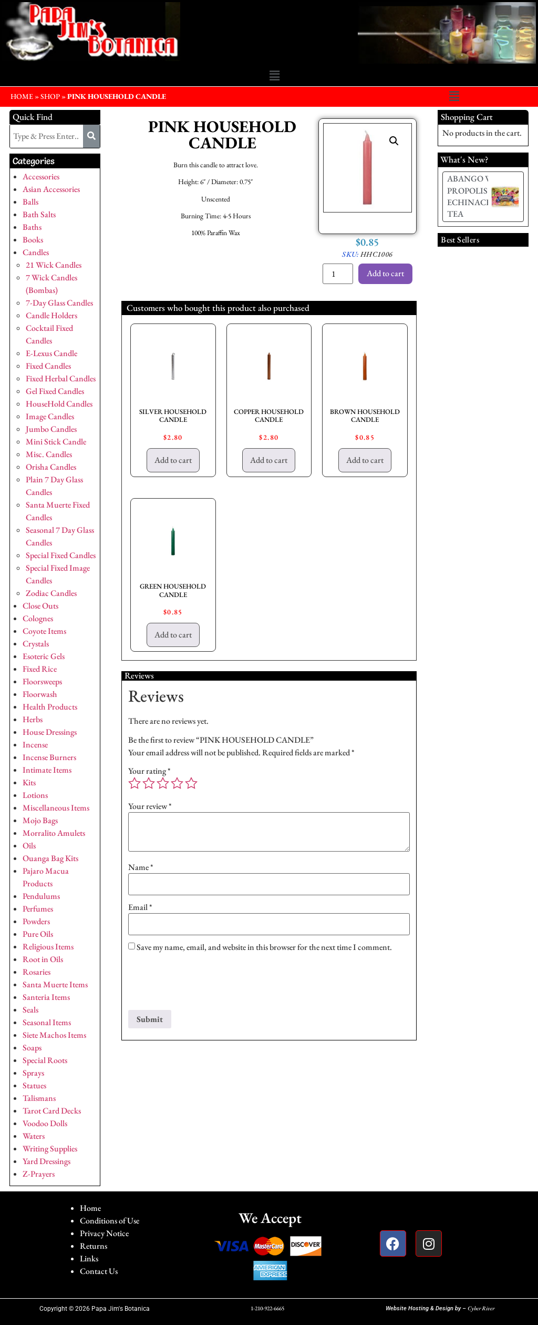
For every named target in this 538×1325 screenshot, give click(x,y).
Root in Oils (43, 959)
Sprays (33, 1072)
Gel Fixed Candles (55, 391)
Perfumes (38, 908)
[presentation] (208, 984)
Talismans (39, 1098)
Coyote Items (44, 630)
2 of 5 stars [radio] (148, 783)
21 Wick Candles (53, 264)
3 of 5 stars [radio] (163, 783)
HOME (22, 96)
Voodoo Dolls (45, 1123)
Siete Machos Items (54, 1034)
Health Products (50, 706)
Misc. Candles (49, 454)
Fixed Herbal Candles (61, 378)
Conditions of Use (109, 1220)
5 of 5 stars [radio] (191, 783)
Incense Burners (49, 757)
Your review (150, 806)
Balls (30, 201)
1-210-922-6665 (267, 1308)
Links (89, 1258)
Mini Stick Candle (56, 441)
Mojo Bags (40, 820)
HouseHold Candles (59, 403)
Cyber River (481, 1308)
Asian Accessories (51, 189)
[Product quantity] (338, 274)
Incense (35, 744)
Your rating (149, 771)
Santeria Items (46, 997)
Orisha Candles (51, 466)
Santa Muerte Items (55, 984)
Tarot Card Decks (52, 1110)
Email (140, 907)
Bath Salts (39, 214)
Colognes (38, 618)
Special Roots (45, 1060)
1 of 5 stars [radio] (134, 783)
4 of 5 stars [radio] (177, 783)
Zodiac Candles (51, 593)
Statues (34, 1085)
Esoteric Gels (44, 656)
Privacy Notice (104, 1233)
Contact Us (99, 1271)
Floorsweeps (42, 681)
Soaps (32, 1047)
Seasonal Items (47, 1022)
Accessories (41, 176)
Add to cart (385, 273)
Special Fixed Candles (61, 555)
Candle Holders (51, 315)
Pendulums (41, 896)
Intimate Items (47, 769)
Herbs (33, 719)
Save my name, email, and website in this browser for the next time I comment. (264, 947)
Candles (36, 252)
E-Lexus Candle (51, 353)
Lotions (35, 795)
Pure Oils (38, 933)
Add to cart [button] (173, 460)
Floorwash (40, 694)
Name (140, 867)
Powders (36, 921)
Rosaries (36, 971)
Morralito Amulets (54, 832)
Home (90, 1207)
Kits (29, 782)
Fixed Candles (48, 365)
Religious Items (48, 946)
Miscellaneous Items (56, 807)
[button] (274, 76)
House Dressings (50, 731)
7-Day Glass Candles (59, 302)
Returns (93, 1245)
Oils (29, 845)
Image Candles (50, 416)
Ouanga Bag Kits (50, 858)
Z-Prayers (39, 1173)
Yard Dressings (46, 1161)
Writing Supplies (50, 1148)
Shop (50, 96)
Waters (34, 1135)
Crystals (36, 643)
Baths (32, 226)
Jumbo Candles (51, 428)
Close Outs (40, 605)
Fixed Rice (40, 668)
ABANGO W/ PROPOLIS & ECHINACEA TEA (471, 196)
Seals (30, 1009)
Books (33, 239)
